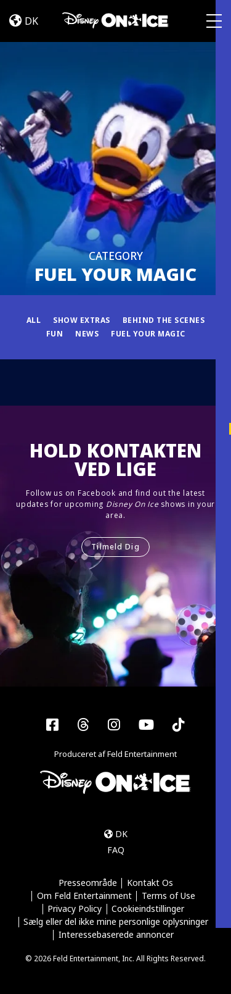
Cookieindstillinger (147, 909)
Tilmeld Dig (115, 546)
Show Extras (81, 320)
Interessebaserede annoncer (116, 935)
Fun (54, 333)
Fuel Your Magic (148, 333)
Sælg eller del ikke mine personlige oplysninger (115, 922)
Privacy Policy (74, 909)
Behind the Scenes (164, 320)
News (87, 333)
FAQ (115, 850)
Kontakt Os (150, 883)
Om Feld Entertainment (84, 896)
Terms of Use (168, 896)
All (33, 320)
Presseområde (88, 883)
